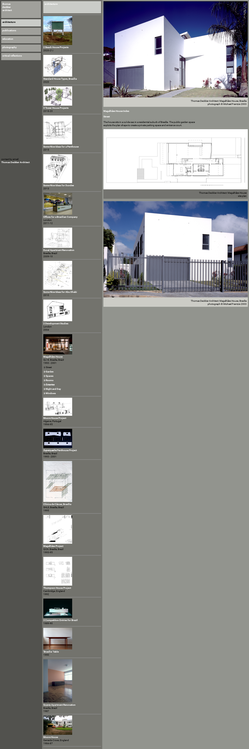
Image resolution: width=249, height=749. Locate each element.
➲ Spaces (48, 376)
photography (9, 47)
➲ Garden (48, 371)
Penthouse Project (60, 450)
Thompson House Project (57, 588)
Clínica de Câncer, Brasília (57, 504)
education (7, 39)
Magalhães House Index (116, 111)
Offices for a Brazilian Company (60, 217)
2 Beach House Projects (56, 47)
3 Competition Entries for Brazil (60, 620)
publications (9, 30)
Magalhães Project (53, 546)
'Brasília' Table (51, 651)
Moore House (50, 737)
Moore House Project (54, 418)
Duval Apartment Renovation (58, 250)
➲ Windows (49, 393)
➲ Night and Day (52, 389)
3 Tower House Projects (56, 108)
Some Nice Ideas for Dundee (58, 185)
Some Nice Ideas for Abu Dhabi (60, 292)
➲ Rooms (48, 380)
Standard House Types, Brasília (60, 78)
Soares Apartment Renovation (59, 705)
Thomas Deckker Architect (15, 162)
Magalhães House (53, 356)
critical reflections (12, 55)
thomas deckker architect (7, 7)
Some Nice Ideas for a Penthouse (61, 146)
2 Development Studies (55, 323)
